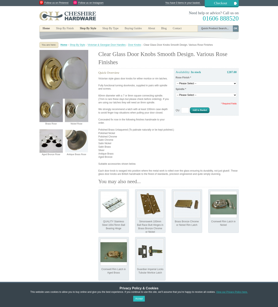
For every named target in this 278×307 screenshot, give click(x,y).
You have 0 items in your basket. (183, 2)
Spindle (181, 89)
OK (236, 28)
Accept (139, 298)
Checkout (220, 3)
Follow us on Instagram (91, 2)
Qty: (178, 110)
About (151, 28)
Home (46, 28)
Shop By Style (77, 44)
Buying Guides (133, 28)
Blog (164, 28)
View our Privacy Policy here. (232, 292)
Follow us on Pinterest (57, 2)
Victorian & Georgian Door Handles (107, 44)
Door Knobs (134, 44)
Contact (177, 28)
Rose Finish (183, 77)
